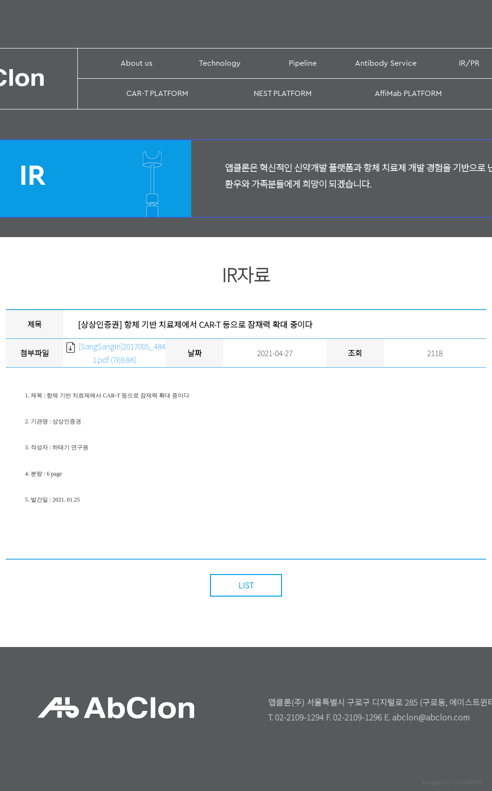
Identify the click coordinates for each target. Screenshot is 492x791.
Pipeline (303, 63)
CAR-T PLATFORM (157, 93)
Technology (220, 63)
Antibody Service (386, 63)
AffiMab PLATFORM (408, 93)
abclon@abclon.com (431, 717)
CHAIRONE (467, 782)
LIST (246, 585)
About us (136, 63)
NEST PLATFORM (283, 93)
